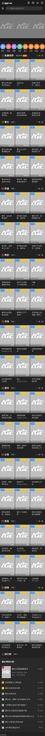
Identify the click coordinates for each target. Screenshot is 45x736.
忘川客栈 (20, 548)
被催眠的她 (6, 445)
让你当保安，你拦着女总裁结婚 (7, 647)
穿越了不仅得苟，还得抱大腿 (37, 248)
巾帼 (33, 282)
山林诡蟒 (35, 579)
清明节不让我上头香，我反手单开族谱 (22, 581)
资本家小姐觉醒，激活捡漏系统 (22, 218)
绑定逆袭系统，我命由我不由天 (7, 514)
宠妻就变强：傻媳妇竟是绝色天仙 (7, 284)
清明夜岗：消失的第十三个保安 (7, 581)
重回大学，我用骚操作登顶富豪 (37, 218)
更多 (13, 122)
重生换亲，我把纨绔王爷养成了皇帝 (37, 151)
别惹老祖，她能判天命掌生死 (7, 550)
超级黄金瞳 (21, 415)
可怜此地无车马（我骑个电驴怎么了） (7, 617)
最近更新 (21, 55)
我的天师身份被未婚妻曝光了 (37, 514)
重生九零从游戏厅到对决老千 (7, 85)
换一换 (40, 55)
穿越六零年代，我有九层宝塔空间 (37, 85)
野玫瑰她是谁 (7, 349)
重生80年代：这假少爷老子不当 (7, 181)
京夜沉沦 (20, 83)
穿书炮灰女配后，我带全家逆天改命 (22, 248)
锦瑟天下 (20, 482)
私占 (18, 379)
